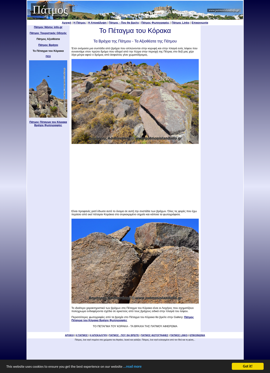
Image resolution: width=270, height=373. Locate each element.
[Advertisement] (135, 175)
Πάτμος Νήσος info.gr (48, 27)
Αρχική (66, 22)
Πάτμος (50, 9)
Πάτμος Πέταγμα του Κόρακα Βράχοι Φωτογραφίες (48, 123)
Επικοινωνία (200, 22)
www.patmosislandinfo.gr (224, 10)
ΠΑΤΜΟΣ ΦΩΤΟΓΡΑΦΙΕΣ (154, 335)
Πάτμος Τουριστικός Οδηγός (48, 33)
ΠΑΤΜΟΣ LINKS (178, 335)
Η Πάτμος (79, 22)
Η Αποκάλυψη (97, 22)
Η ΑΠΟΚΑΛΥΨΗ (98, 335)
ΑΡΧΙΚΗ (69, 335)
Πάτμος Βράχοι (48, 44)
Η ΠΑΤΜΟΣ (82, 335)
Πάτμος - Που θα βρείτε (124, 22)
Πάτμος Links (180, 22)
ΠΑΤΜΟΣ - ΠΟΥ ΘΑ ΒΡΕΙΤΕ (124, 335)
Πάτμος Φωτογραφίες (155, 22)
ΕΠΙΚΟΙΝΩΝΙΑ (197, 335)
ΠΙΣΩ (48, 56)
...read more (132, 367)
